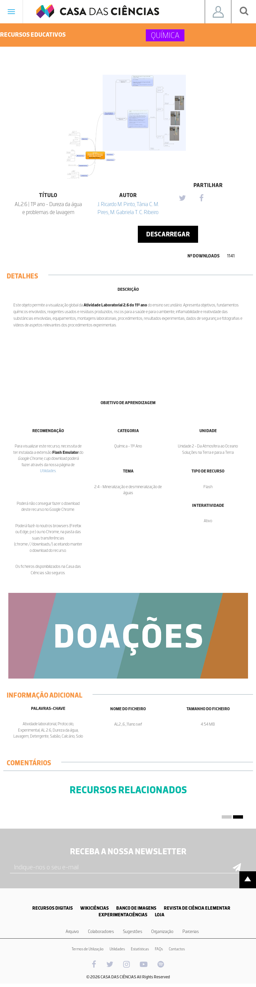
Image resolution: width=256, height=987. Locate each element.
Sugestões (132, 931)
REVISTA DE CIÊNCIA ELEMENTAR (197, 908)
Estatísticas (140, 949)
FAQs (159, 949)
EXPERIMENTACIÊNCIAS (123, 915)
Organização (162, 931)
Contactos (177, 949)
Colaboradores (101, 931)
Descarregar (168, 234)
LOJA (159, 915)
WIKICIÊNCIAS (94, 908)
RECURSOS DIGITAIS (52, 908)
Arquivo (72, 931)
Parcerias (190, 931)
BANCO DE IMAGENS (136, 908)
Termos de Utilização (88, 949)
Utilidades (48, 470)
